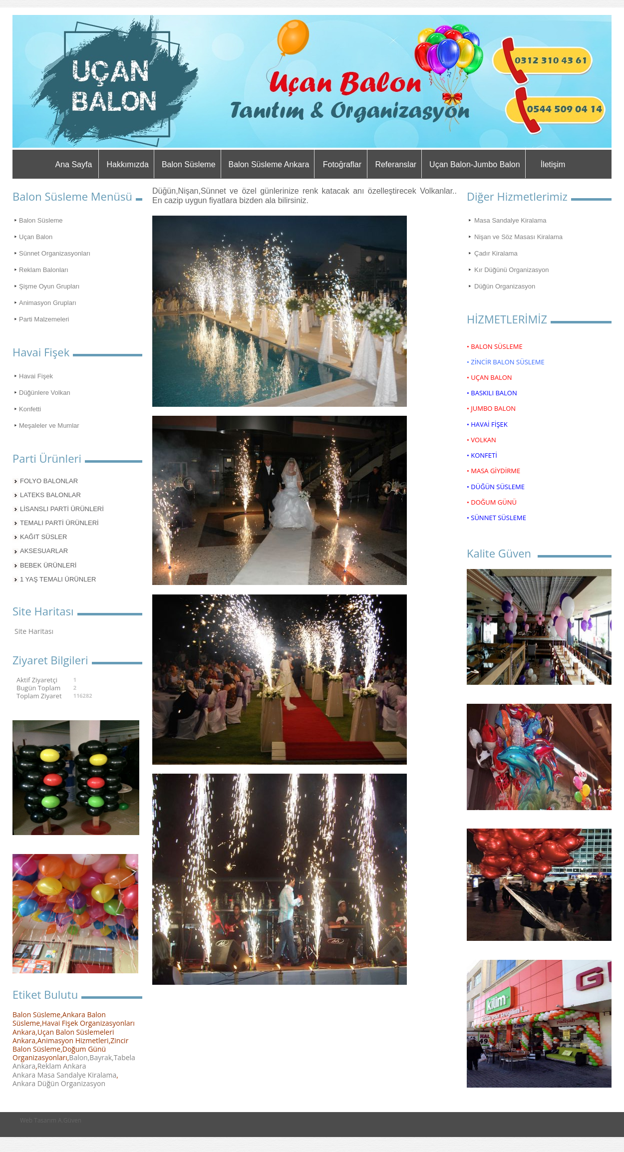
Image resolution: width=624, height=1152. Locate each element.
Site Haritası (33, 631)
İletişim (553, 164)
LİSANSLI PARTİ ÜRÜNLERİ (62, 509)
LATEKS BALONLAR (50, 495)
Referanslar (395, 164)
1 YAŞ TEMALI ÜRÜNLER (58, 579)
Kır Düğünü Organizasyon (511, 270)
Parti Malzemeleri (44, 319)
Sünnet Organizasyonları (54, 253)
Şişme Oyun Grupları (49, 286)
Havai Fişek (36, 376)
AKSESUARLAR (44, 551)
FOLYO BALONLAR (49, 481)
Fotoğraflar (342, 164)
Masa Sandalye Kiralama (510, 220)
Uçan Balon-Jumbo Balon (474, 164)
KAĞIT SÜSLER (43, 537)
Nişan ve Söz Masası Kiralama (518, 237)
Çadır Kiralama (496, 253)
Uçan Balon (35, 237)
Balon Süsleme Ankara (269, 164)
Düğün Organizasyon (504, 286)
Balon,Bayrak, (91, 1057)
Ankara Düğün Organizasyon (58, 1083)
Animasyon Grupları (47, 302)
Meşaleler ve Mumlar (49, 425)
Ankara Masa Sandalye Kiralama (64, 1075)
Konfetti (30, 409)
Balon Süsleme (189, 164)
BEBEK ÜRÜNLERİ (48, 565)
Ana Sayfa (73, 164)
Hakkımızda (127, 164)
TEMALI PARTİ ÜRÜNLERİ (59, 523)
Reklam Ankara (61, 1066)
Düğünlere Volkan (44, 392)
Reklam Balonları (43, 270)
